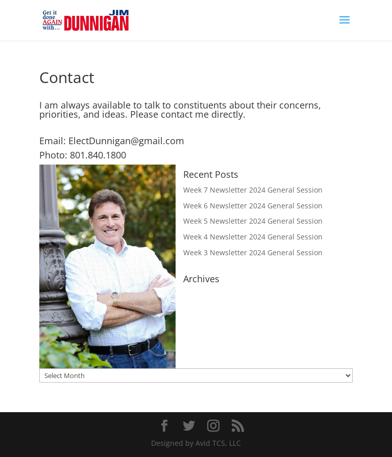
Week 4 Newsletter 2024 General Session (253, 236)
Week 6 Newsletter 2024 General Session (253, 205)
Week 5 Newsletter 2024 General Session (253, 221)
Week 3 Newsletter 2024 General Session (253, 252)
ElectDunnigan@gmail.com (126, 141)
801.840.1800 (98, 155)
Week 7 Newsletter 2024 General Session (253, 190)
